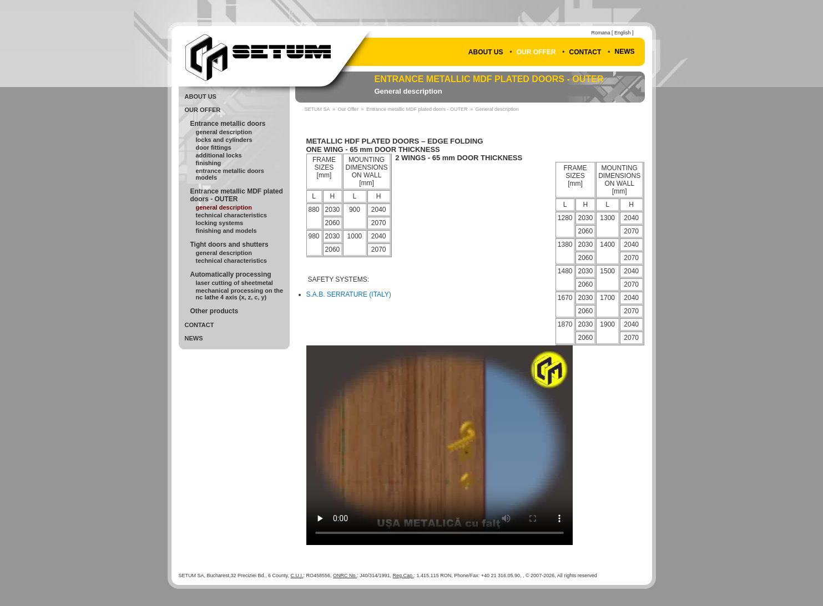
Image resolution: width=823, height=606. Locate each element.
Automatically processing (230, 274)
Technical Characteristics (231, 215)
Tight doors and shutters (229, 244)
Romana (600, 32)
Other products (214, 311)
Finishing (208, 163)
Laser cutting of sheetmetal (234, 282)
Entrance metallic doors (228, 124)
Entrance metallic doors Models (230, 174)
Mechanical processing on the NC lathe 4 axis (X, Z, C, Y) (240, 294)
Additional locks (219, 155)
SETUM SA (317, 109)
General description (408, 91)
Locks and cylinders (224, 139)
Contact (585, 52)
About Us (485, 52)
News (625, 51)
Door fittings (213, 147)
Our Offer (536, 52)
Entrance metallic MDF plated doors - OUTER (489, 79)
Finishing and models (226, 230)
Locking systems (220, 223)
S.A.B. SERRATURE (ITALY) (348, 294)
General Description (224, 132)
